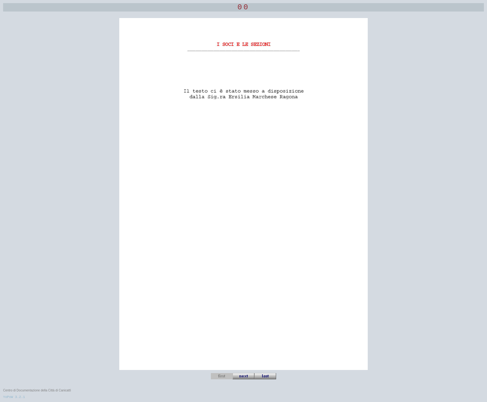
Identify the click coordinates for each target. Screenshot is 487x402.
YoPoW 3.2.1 (14, 397)
